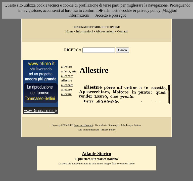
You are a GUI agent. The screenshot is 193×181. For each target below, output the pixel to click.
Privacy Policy (108, 129)
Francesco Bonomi (83, 125)
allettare (66, 89)
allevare (66, 94)
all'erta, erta (69, 71)
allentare (67, 67)
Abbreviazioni (105, 31)
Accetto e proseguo (111, 15)
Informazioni (84, 31)
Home (69, 31)
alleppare (67, 85)
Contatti (122, 31)
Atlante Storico (96, 153)
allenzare (67, 76)
